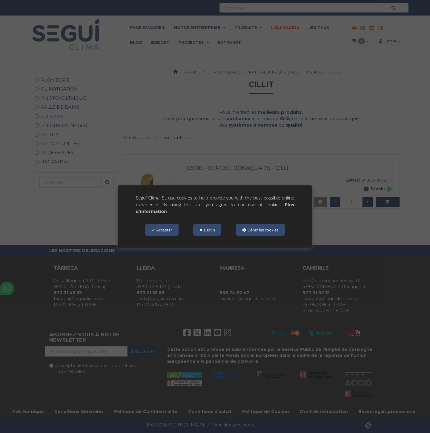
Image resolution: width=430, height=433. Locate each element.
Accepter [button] (161, 229)
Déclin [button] (207, 229)
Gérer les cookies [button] (260, 229)
